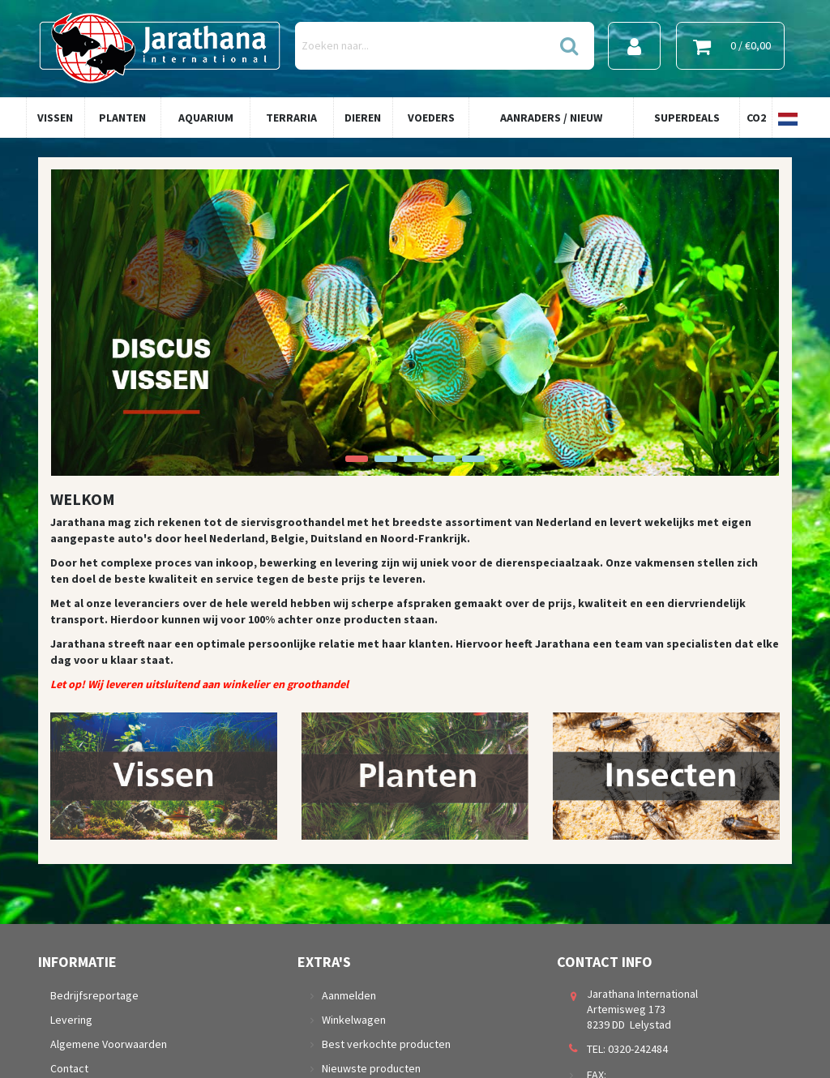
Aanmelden (349, 995)
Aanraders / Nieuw (551, 117)
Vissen (55, 117)
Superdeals (687, 117)
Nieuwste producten (371, 1068)
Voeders (431, 117)
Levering (71, 1019)
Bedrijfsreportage (94, 995)
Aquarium (205, 117)
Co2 (756, 117)
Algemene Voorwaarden (108, 1044)
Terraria (291, 117)
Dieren (362, 117)
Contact (69, 1068)
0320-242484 (638, 1049)
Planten (122, 117)
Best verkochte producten (386, 1044)
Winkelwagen (354, 1019)
